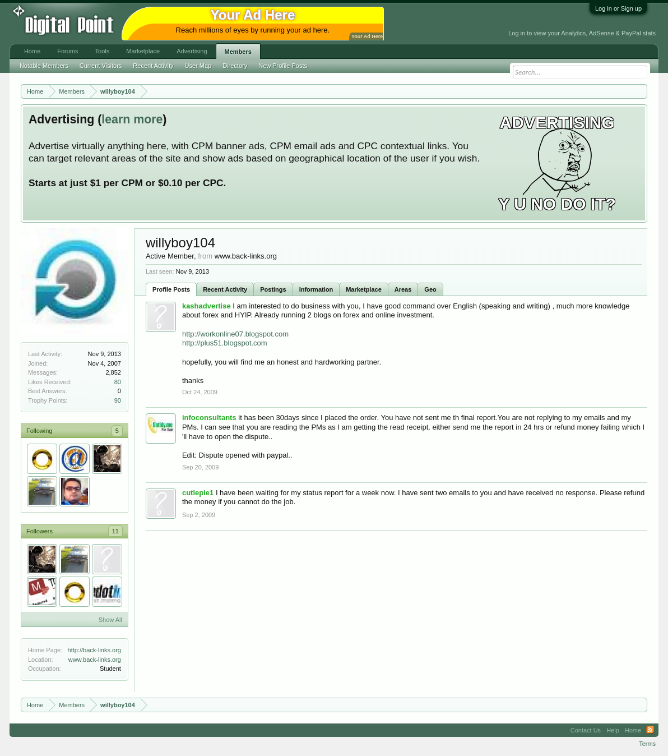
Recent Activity (225, 289)
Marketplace (364, 289)
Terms (647, 743)
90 (117, 400)
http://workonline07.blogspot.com (235, 334)
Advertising (192, 51)
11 (115, 531)
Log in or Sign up (618, 8)
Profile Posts (171, 289)
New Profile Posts (282, 65)
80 (117, 382)
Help (612, 730)
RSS (650, 730)
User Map (197, 65)
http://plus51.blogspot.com (224, 343)
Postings (273, 289)
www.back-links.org (94, 659)
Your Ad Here (367, 36)
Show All (110, 619)
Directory (234, 65)
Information (316, 289)
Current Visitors (101, 65)
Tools (102, 51)
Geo (430, 289)
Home (32, 51)
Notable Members (44, 65)
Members (238, 51)
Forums (67, 51)
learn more (132, 119)
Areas (403, 289)
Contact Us (585, 730)
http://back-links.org (94, 650)
